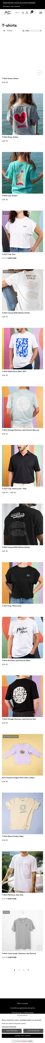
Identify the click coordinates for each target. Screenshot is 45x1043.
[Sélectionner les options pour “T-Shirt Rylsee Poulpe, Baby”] (39, 830)
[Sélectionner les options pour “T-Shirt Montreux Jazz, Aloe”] (39, 889)
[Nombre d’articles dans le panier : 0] (30, 12)
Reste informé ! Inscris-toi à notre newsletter (19, 3)
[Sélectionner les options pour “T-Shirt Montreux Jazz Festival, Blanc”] (39, 654)
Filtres (7, 31)
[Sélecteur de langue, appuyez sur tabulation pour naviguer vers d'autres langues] (18, 13)
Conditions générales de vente (22, 1008)
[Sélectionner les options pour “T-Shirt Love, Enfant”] (39, 189)
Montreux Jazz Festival (11, 6)
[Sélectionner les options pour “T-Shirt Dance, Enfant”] (39, 72)
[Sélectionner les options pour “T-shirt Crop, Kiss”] (39, 248)
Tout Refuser (11, 1031)
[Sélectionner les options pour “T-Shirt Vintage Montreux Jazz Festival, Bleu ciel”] (39, 424)
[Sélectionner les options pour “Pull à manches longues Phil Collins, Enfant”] (39, 771)
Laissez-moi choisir (22, 1036)
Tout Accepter (33, 1031)
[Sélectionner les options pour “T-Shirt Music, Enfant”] (39, 131)
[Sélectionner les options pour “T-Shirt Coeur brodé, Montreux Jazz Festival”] (39, 947)
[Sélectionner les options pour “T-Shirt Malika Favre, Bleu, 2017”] (39, 365)
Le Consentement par (22, 1041)
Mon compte (22, 1003)
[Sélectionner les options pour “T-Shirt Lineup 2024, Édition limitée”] (39, 541)
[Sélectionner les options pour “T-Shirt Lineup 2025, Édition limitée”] (39, 307)
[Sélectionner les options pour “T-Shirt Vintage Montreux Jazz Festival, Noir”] (39, 713)
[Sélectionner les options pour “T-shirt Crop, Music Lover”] (39, 600)
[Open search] (23, 13)
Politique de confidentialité (22, 1013)
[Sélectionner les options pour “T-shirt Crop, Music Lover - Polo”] (39, 482)
